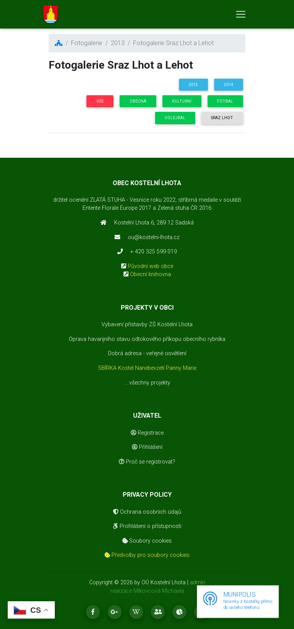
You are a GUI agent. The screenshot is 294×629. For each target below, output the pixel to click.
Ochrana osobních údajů (147, 512)
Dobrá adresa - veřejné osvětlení (147, 353)
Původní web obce (150, 266)
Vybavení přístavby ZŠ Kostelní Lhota (147, 324)
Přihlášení (147, 447)
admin (197, 582)
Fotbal (225, 101)
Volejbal (175, 117)
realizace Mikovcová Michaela (147, 591)
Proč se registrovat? (147, 462)
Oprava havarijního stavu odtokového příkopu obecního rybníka (147, 339)
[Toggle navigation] (240, 15)
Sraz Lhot (222, 117)
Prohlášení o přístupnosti (147, 526)
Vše (100, 101)
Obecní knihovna (150, 274)
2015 (193, 84)
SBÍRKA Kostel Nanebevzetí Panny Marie (147, 368)
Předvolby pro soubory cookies (147, 555)
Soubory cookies (147, 541)
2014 (228, 84)
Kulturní (181, 101)
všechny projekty (149, 382)
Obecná (138, 101)
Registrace (147, 433)
